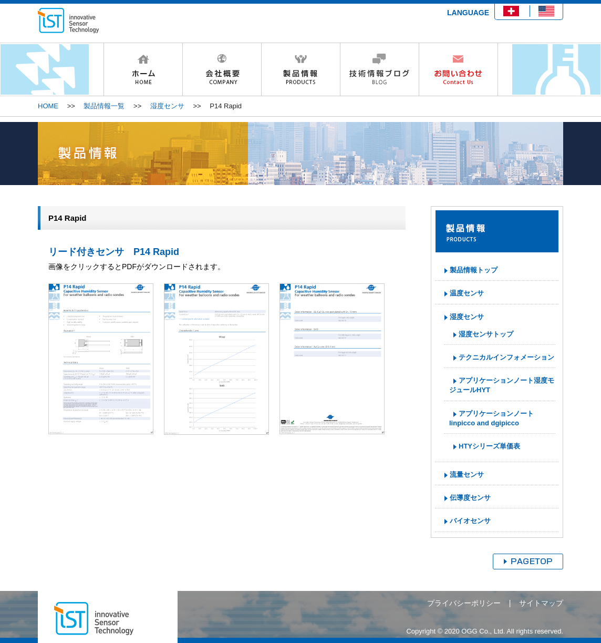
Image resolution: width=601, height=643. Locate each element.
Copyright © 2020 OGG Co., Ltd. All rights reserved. (484, 631)
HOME (142, 69)
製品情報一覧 (104, 106)
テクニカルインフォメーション (506, 357)
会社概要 (221, 69)
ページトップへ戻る (528, 561)
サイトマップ (541, 603)
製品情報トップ (474, 270)
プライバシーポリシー (464, 603)
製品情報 (300, 69)
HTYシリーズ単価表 (489, 446)
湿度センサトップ (486, 334)
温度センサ (467, 293)
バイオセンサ (470, 521)
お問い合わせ (458, 69)
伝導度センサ (470, 498)
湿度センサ (167, 106)
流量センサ (467, 474)
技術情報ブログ (379, 69)
